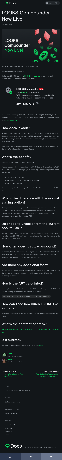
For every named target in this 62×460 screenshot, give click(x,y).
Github (8, 431)
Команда (8, 428)
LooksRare (10, 425)
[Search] (52, 3)
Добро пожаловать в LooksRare (17, 390)
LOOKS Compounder (32, 76)
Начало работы (11, 413)
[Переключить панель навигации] (3, 3)
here (41, 345)
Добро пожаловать (12, 402)
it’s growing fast (11, 120)
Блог (7, 435)
